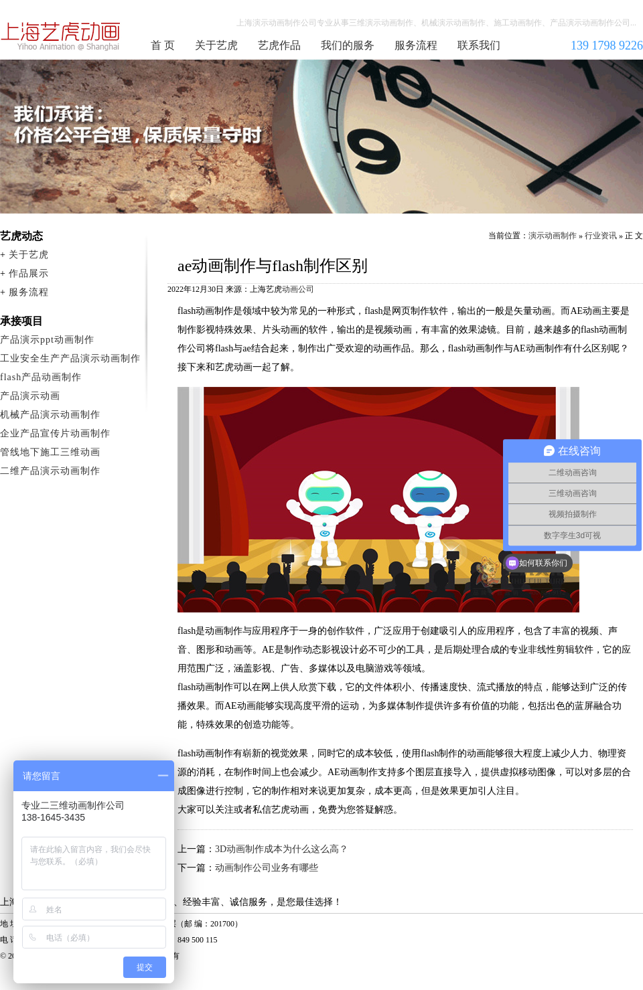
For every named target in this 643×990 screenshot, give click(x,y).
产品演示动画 (30, 396)
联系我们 (478, 45)
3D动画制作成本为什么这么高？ (281, 849)
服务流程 (416, 45)
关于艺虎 (216, 45)
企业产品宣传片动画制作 (55, 433)
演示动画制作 (552, 235)
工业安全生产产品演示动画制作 (70, 358)
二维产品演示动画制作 (50, 471)
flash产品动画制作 (41, 377)
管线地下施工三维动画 (50, 452)
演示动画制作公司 (61, 36)
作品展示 (29, 273)
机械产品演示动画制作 (50, 415)
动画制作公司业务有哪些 (266, 868)
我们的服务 (347, 45)
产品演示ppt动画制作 (47, 340)
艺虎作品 (279, 45)
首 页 (163, 45)
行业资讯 (601, 235)
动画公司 (298, 289)
